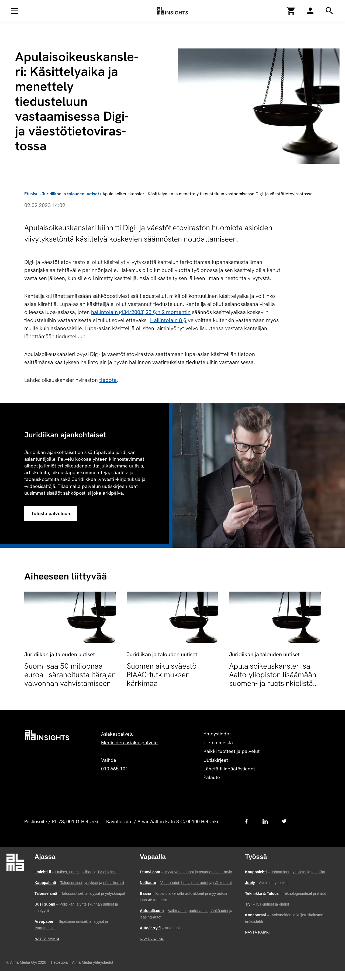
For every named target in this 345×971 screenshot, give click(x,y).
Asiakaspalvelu (117, 734)
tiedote (108, 379)
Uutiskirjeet (215, 760)
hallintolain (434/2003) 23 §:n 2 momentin (141, 312)
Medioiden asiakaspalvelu (129, 742)
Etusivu (31, 194)
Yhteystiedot (217, 734)
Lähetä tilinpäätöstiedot (229, 769)
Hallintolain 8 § (168, 320)
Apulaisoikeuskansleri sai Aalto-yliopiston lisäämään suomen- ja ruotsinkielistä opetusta (272, 679)
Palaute (211, 777)
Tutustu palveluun (50, 513)
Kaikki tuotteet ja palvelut (231, 751)
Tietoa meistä (218, 742)
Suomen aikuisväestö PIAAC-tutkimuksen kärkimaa (161, 674)
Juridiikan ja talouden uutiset (70, 194)
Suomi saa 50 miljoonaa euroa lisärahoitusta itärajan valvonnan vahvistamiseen (70, 674)
